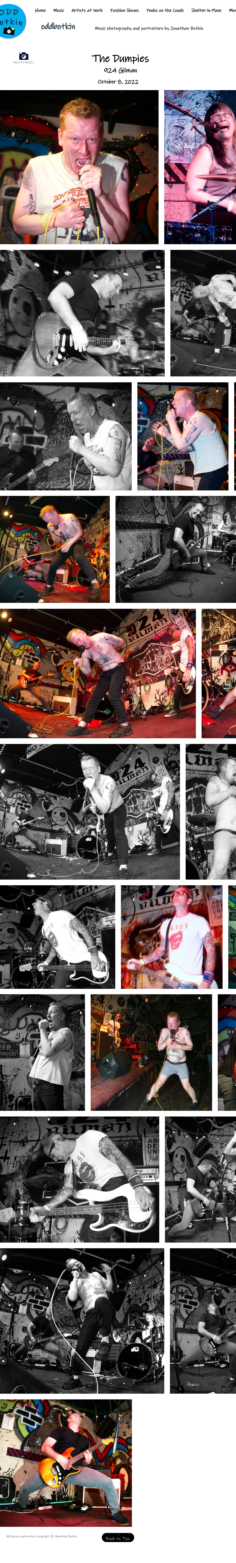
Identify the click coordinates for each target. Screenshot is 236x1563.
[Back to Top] (118, 1537)
